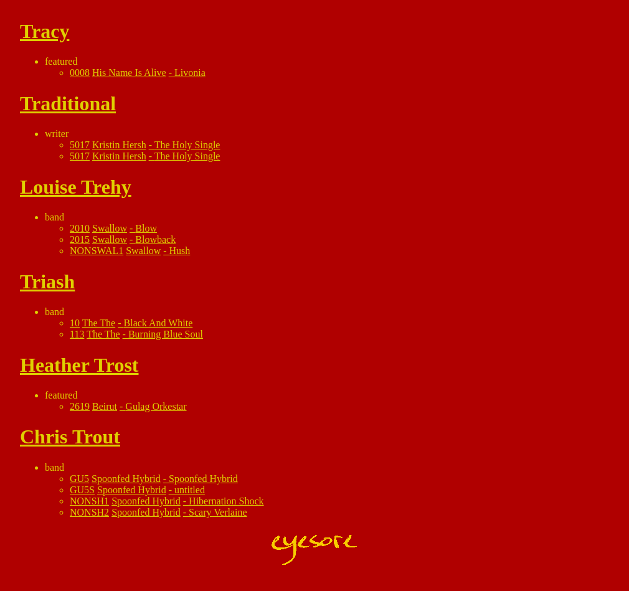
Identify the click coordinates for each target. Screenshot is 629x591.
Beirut (104, 406)
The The (98, 323)
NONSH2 (89, 512)
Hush (180, 250)
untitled (189, 490)
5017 (80, 144)
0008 (80, 72)
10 (75, 323)
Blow (146, 228)
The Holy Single (187, 144)
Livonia (190, 72)
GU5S (82, 490)
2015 (80, 239)
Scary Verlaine (218, 512)
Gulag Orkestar (155, 406)
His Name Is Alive (129, 72)
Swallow (109, 228)
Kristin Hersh (119, 144)
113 (77, 334)
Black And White (158, 323)
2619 (80, 406)
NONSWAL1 (96, 250)
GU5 (79, 478)
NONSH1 (89, 501)
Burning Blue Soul (165, 334)
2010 (80, 228)
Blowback (155, 239)
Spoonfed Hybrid (126, 478)
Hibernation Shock (226, 501)
